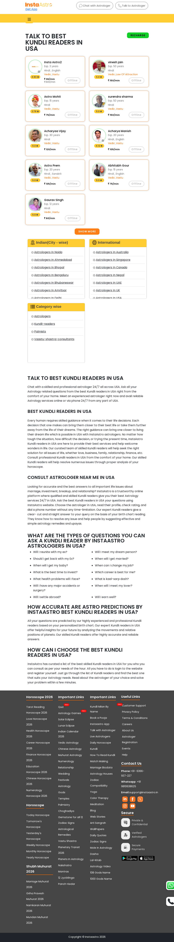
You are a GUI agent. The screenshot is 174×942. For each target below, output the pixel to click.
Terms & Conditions (135, 718)
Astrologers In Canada (110, 267)
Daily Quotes (98, 835)
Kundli (94, 749)
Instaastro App (99, 724)
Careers (127, 724)
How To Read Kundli (102, 755)
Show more (87, 231)
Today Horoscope (37, 815)
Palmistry (64, 805)
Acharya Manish (119, 131)
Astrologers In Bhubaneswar (52, 283)
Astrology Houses (101, 774)
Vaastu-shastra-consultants (52, 339)
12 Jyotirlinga (66, 878)
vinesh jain (115, 62)
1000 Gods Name (101, 879)
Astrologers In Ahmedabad (51, 260)
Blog (93, 810)
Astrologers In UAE (107, 283)
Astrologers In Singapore (111, 260)
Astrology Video (100, 866)
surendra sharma (120, 97)
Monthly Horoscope (38, 851)
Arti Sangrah (98, 823)
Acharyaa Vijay (55, 131)
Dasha (94, 854)
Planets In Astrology (71, 859)
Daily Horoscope (100, 742)
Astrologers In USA (107, 298)
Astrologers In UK (106, 290)
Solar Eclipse (66, 719)
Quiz (61, 707)
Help (125, 755)
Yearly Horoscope (37, 857)
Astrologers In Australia (110, 252)
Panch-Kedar (66, 884)
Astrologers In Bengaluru (49, 275)
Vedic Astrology (68, 742)
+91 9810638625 (131, 784)
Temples (63, 798)
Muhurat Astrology (70, 755)
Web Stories (97, 816)
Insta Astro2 (53, 62)
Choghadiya (66, 811)
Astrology (64, 786)
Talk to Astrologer (131, 5)
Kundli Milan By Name (103, 708)
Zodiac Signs (98, 841)
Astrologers (41, 316)
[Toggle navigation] (29, 19)
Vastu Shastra (67, 841)
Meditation (97, 804)
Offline (73, 80)
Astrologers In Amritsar (49, 290)
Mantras (63, 871)
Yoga (93, 792)
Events (126, 748)
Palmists (38, 331)
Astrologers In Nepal (108, 275)
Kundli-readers (43, 324)
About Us (128, 730)
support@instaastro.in (143, 792)
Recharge (138, 35)
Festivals (63, 780)
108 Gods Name (100, 872)
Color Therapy (99, 798)
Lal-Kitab (95, 860)
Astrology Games (69, 713)
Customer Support (134, 705)
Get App (31, 9)
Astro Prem (52, 165)
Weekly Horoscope (38, 845)
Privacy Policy (130, 712)
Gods (61, 792)
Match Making (99, 761)
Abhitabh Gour (118, 165)
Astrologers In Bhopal (47, 267)
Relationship (66, 767)
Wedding (64, 774)
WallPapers (97, 829)
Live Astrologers (100, 736)
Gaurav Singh (53, 200)
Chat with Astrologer (94, 5)
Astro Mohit (52, 97)
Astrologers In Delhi (46, 298)
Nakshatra (64, 865)
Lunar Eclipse (66, 725)
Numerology (66, 761)
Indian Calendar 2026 (68, 734)
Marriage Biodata (101, 767)
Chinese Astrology (70, 749)
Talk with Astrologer (102, 730)
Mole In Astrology (101, 848)
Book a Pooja (98, 718)
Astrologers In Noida (46, 252)
